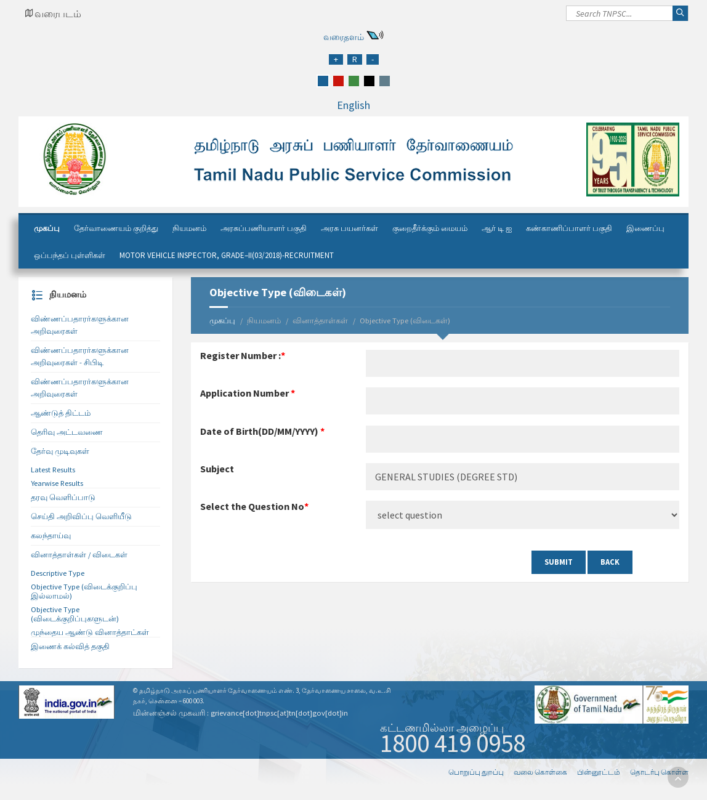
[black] (369, 81)
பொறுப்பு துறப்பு (476, 772)
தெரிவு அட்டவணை (67, 432)
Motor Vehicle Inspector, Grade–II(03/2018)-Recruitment (226, 255)
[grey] (384, 81)
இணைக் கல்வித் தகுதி (70, 646)
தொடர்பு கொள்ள (659, 772)
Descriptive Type (57, 573)
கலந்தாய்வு (51, 535)
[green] (354, 81)
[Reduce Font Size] (372, 59)
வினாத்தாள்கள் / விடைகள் (79, 554)
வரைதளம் (343, 36)
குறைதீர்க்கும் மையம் (429, 228)
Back (610, 562)
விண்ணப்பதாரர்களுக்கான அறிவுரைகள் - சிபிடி (80, 356)
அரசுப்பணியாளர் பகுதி (263, 228)
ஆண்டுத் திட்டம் (61, 413)
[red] (338, 81)
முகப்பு (47, 228)
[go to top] (678, 777)
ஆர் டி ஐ (497, 228)
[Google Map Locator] (52, 13)
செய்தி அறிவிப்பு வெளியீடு (81, 516)
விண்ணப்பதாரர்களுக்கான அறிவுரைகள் (80, 325)
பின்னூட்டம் (598, 772)
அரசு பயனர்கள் (349, 228)
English (353, 105)
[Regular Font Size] (354, 59)
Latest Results (53, 469)
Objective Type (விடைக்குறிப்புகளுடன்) (75, 614)
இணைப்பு (645, 228)
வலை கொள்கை (540, 772)
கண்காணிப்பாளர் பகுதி (569, 228)
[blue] (323, 81)
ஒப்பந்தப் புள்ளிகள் (69, 255)
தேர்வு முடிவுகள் (60, 451)
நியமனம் (189, 228)
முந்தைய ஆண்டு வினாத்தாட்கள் (90, 632)
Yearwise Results (57, 483)
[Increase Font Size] (336, 59)
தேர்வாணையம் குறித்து (116, 228)
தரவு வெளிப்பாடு (63, 497)
